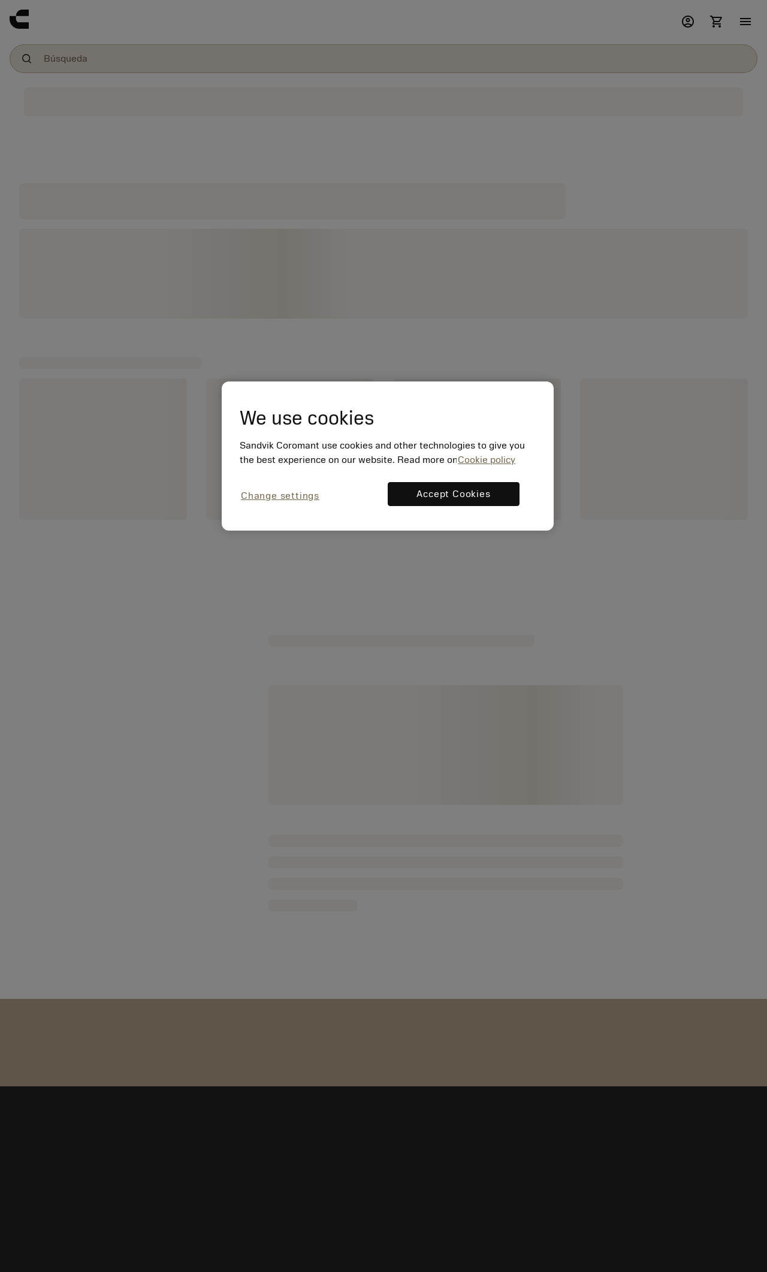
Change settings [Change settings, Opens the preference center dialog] (280, 496)
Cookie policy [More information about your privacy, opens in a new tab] (486, 460)
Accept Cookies (453, 494)
